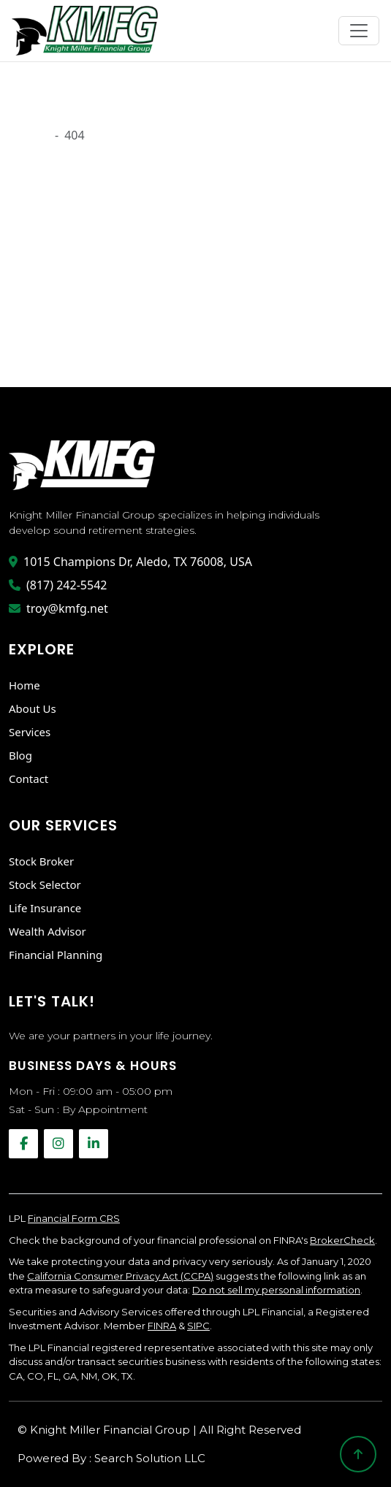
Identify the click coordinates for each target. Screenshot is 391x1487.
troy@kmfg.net (58, 608)
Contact (28, 778)
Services (29, 732)
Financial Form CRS (74, 1218)
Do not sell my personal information (276, 1290)
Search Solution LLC (149, 1458)
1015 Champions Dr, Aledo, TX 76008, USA (130, 562)
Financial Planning (55, 954)
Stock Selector (45, 884)
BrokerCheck (342, 1240)
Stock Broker (41, 861)
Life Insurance (45, 908)
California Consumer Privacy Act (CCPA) (120, 1276)
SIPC (198, 1325)
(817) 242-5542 (58, 585)
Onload (29, 135)
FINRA (162, 1325)
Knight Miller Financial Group (111, 1430)
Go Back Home (55, 342)
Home (24, 685)
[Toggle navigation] (358, 30)
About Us (32, 708)
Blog (20, 755)
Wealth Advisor (47, 931)
